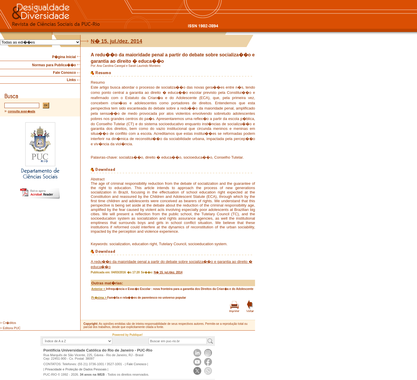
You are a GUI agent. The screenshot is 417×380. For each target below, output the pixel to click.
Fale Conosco (64, 73)
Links (71, 80)
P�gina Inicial (64, 57)
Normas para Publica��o (54, 65)
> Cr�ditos (8, 323)
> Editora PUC (10, 328)
